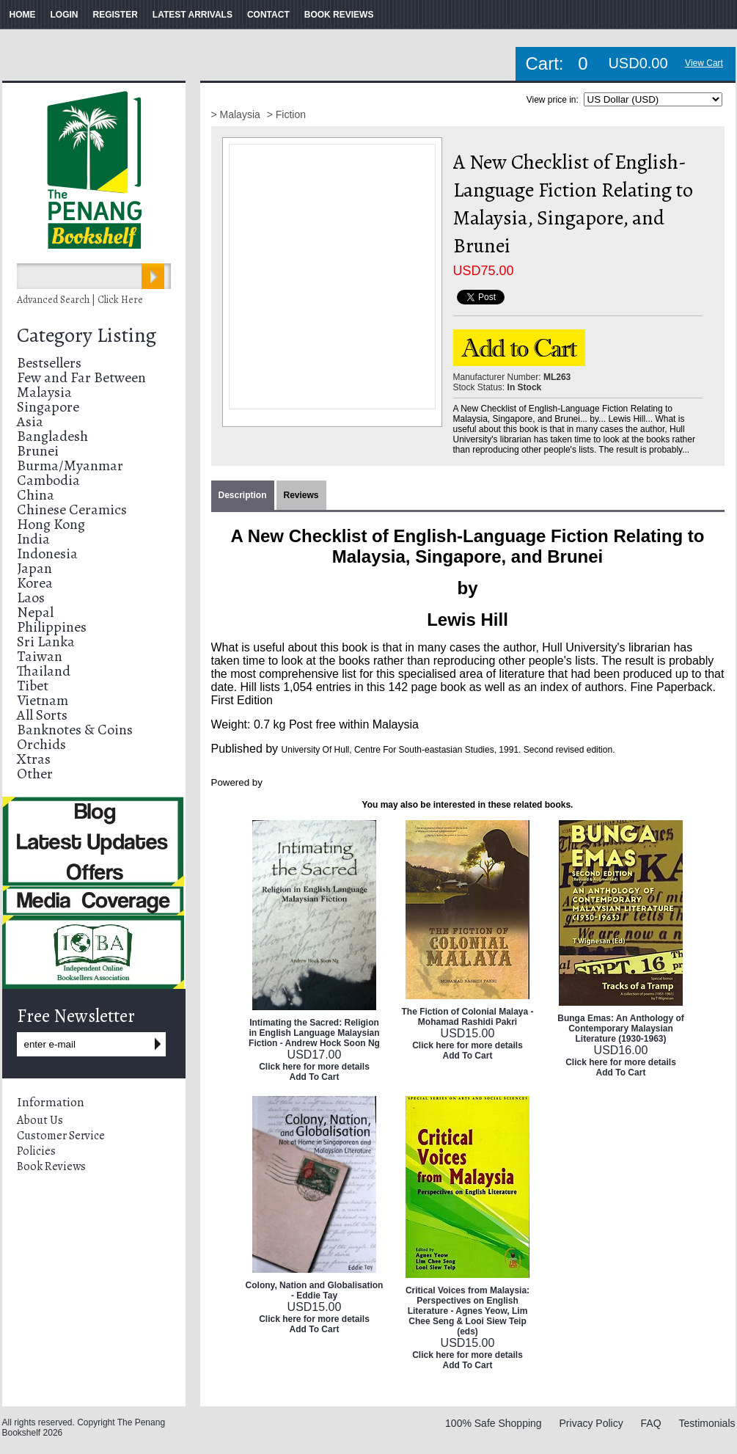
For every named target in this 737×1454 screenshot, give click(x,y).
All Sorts (42, 715)
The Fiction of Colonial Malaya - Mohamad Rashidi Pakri (467, 1017)
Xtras (34, 759)
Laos (31, 597)
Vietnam (42, 700)
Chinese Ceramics (72, 509)
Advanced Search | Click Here (80, 300)
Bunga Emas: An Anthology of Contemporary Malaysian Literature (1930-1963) (620, 1028)
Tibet (32, 685)
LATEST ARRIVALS (192, 15)
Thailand (43, 671)
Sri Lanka (46, 641)
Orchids (41, 744)
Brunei (38, 451)
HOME (23, 15)
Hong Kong (51, 524)
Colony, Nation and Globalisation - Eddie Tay (315, 1290)
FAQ (651, 1423)
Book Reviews (51, 1166)
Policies (36, 1151)
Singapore (48, 407)
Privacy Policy (591, 1423)
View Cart (704, 63)
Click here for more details (314, 1067)
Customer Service (61, 1136)
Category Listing (86, 335)
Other (35, 773)
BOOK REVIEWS (339, 15)
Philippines (52, 627)
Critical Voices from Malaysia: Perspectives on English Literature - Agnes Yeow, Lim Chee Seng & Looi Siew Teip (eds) (467, 1311)
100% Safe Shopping (493, 1423)
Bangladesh (52, 436)
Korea (35, 583)
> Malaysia (237, 114)
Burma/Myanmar (70, 465)
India (33, 539)
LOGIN (64, 15)
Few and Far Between (81, 377)
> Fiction (286, 114)
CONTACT (268, 15)
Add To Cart (315, 1077)
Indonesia (47, 553)
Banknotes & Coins (75, 729)
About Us (40, 1120)
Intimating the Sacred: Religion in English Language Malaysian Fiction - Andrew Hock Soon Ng (314, 1033)
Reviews (301, 495)
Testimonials (706, 1423)
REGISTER (115, 15)
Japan (34, 568)
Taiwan (39, 656)
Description (243, 495)
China (35, 495)
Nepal (35, 612)
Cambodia (48, 480)
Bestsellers (49, 363)
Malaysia (44, 392)
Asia (30, 421)
